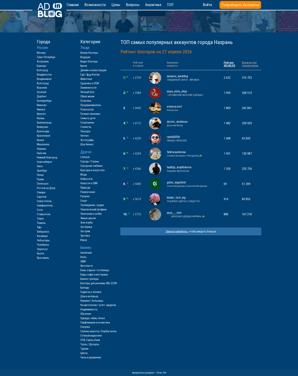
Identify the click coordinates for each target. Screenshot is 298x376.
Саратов (41, 196)
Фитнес (84, 135)
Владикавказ (44, 78)
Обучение (85, 313)
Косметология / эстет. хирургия (98, 305)
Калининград (44, 122)
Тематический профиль (93, 209)
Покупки (85, 326)
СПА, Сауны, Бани (90, 339)
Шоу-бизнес (87, 144)
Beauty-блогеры (89, 52)
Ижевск (41, 109)
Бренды (84, 287)
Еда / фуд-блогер (90, 74)
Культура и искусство (92, 170)
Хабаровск (43, 231)
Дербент (42, 96)
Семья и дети (87, 118)
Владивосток (44, 74)
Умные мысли (88, 218)
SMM (83, 261)
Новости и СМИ (88, 183)
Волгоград (43, 83)
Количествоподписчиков (250, 64)
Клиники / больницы (91, 300)
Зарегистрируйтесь (177, 231)
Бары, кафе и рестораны (94, 274)
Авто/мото (86, 265)
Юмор (83, 239)
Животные (86, 78)
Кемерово (42, 126)
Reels (83, 257)
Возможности (95, 4)
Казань (41, 118)
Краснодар (43, 131)
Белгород (42, 70)
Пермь (40, 179)
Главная (73, 4)
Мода (83, 174)
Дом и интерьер (89, 296)
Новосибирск (44, 161)
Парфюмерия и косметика (95, 322)
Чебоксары (43, 240)
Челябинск (43, 244)
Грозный (41, 92)
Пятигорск (43, 183)
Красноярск (43, 135)
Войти (207, 4)
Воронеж (42, 87)
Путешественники (90, 113)
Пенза (40, 174)
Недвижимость (88, 309)
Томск (40, 218)
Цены (115, 4)
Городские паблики (91, 165)
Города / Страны (89, 161)
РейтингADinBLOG (229, 64)
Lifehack (85, 157)
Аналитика (153, 4)
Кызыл (40, 140)
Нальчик (41, 153)
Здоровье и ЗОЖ (89, 83)
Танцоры (85, 131)
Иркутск (41, 113)
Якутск (40, 253)
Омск (40, 166)
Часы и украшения (90, 357)
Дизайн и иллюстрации (93, 70)
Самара (41, 192)
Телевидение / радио (92, 205)
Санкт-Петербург (46, 57)
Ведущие (85, 57)
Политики (85, 100)
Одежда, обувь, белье (92, 318)
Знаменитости (88, 87)
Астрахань (43, 61)
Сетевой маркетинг (91, 335)
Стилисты (85, 126)
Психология (87, 109)
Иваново (42, 105)
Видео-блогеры (89, 61)
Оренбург (42, 170)
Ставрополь (44, 214)
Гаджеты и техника (90, 291)
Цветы (84, 353)
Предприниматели (90, 105)
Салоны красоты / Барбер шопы (98, 331)
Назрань (41, 148)
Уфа (39, 227)
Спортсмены (87, 122)
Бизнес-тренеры (89, 278)
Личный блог (87, 92)
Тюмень (41, 222)
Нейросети (86, 178)
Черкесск (42, 249)
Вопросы (132, 4)
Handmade (86, 252)
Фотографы (87, 140)
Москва (41, 52)
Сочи (40, 209)
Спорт (83, 200)
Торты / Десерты (89, 344)
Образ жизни (87, 96)
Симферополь (45, 205)
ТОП (170, 4)
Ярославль (43, 257)
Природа (85, 187)
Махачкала (43, 144)
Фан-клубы (86, 222)
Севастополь (44, 201)
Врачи (83, 65)
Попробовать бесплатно (240, 5)
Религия (85, 196)
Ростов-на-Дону (46, 188)
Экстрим (85, 231)
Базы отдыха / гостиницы (94, 270)
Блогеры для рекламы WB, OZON (98, 283)
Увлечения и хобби (91, 213)
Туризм (84, 348)
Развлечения (87, 192)
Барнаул (41, 65)
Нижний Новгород (47, 157)
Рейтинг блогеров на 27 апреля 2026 (156, 51)
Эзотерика (86, 226)
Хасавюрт (42, 236)
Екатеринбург (44, 100)
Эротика (85, 235)
